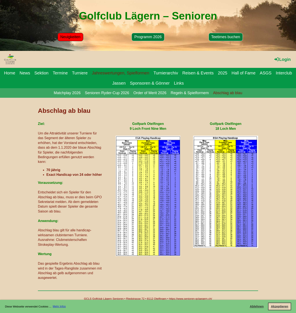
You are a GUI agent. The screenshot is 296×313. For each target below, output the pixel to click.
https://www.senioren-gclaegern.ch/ (190, 298)
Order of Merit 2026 (149, 93)
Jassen (119, 83)
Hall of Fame (243, 73)
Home (9, 73)
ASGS (266, 73)
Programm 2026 (148, 37)
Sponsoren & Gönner (150, 83)
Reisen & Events (198, 73)
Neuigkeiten (70, 37)
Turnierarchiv (166, 73)
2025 (222, 73)
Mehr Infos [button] (59, 306)
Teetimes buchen (225, 37)
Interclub (284, 73)
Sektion (41, 73)
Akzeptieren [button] (279, 306)
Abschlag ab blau (227, 93)
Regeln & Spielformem (190, 93)
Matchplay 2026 (67, 93)
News (24, 73)
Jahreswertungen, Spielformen (120, 73)
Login (282, 59)
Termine (60, 73)
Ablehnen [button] (257, 306)
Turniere (80, 73)
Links (179, 83)
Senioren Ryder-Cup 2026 (107, 93)
